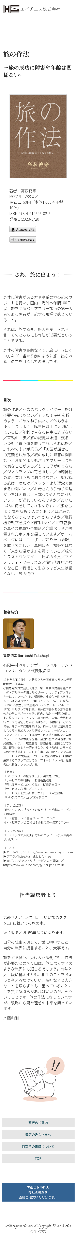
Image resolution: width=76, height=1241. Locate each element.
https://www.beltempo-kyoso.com (50, 852)
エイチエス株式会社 (40, 8)
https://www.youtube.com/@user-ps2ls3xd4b (33, 865)
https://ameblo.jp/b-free (34, 856)
